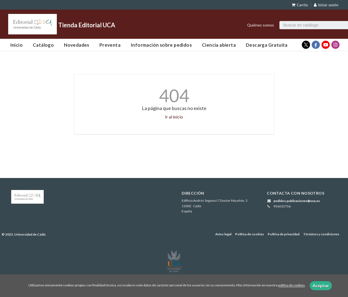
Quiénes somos (260, 25)
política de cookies (291, 285)
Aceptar (320, 285)
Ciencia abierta (219, 45)
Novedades (76, 45)
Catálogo (43, 45)
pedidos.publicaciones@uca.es (296, 201)
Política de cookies (249, 234)
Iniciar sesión (326, 5)
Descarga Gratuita (267, 45)
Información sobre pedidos (161, 45)
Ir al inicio (174, 116)
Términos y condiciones (321, 234)
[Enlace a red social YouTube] (326, 45)
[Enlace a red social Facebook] (316, 45)
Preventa (109, 45)
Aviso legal (223, 234)
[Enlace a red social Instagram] (335, 45)
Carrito (300, 5)
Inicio (16, 45)
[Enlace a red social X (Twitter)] (306, 45)
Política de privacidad (283, 234)
